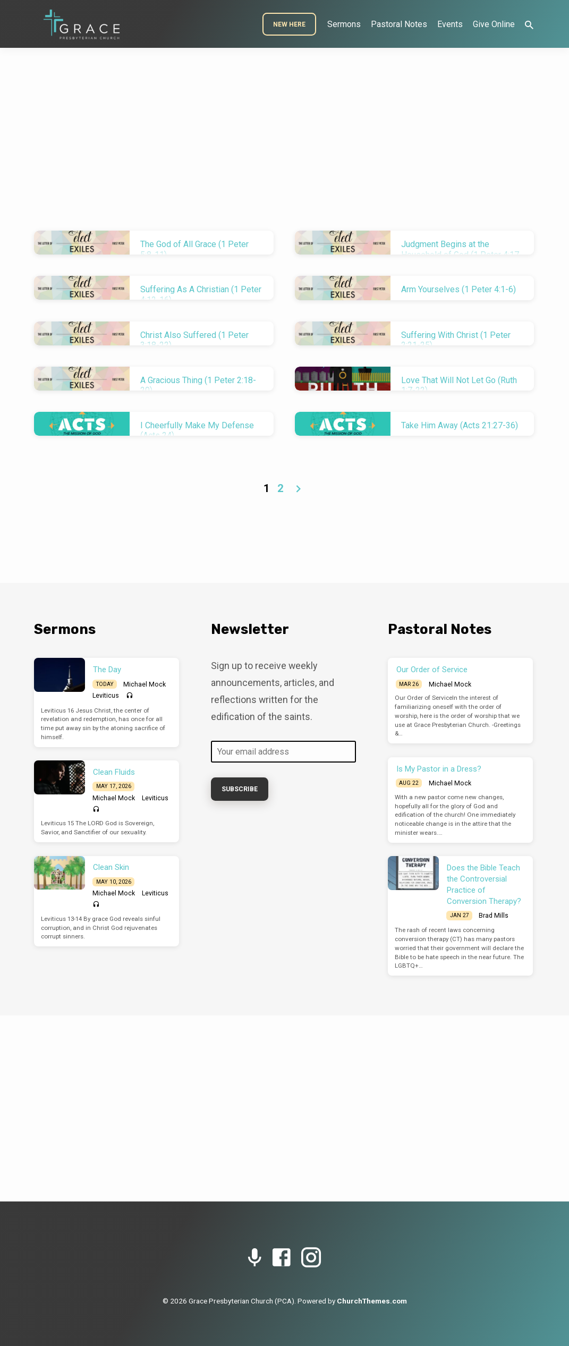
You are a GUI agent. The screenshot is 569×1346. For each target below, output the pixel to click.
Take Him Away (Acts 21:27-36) (459, 425)
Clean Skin (111, 867)
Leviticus (105, 695)
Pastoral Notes (399, 24)
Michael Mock (144, 684)
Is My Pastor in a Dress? (438, 769)
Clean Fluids (114, 772)
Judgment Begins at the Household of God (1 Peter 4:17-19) (461, 254)
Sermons (344, 24)
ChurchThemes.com (372, 1301)
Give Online (494, 24)
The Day (107, 669)
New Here (289, 24)
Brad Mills (493, 915)
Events (450, 24)
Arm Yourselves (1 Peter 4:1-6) (458, 289)
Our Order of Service (432, 669)
